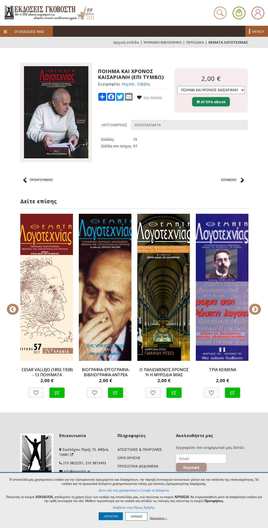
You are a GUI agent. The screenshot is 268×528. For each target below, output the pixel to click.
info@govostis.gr (77, 471)
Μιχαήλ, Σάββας (136, 84)
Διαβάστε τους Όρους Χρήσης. (134, 507)
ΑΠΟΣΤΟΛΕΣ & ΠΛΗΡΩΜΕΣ (139, 449)
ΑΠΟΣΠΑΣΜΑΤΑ (148, 125)
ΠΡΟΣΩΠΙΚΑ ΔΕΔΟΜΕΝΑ (137, 466)
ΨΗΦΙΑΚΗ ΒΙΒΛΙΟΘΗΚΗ (162, 42)
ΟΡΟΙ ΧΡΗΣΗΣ (128, 457)
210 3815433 (95, 463)
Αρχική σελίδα (126, 42)
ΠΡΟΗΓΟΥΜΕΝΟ (41, 180)
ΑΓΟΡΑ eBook (211, 101)
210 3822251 (73, 463)
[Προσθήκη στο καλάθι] (57, 390)
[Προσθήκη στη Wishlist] (36, 390)
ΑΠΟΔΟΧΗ (111, 516)
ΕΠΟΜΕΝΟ (228, 180)
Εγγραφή (191, 467)
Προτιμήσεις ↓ (158, 518)
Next (251, 305)
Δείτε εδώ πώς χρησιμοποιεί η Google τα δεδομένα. (133, 490)
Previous (16, 305)
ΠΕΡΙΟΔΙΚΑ (195, 42)
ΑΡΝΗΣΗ (136, 516)
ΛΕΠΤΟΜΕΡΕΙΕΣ (114, 125)
